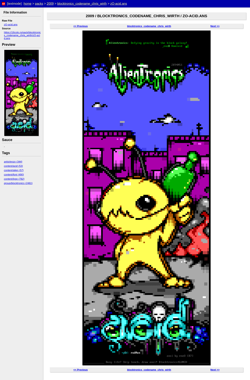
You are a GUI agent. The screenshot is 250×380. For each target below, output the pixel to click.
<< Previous (80, 26)
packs (39, 3)
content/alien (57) (13, 170)
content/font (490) (14, 174)
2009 (50, 3)
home (27, 3)
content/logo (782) (14, 178)
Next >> (215, 26)
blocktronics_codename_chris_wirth (82, 3)
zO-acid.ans (118, 3)
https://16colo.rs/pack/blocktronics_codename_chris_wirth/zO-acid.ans (22, 35)
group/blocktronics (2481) (18, 183)
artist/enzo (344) (13, 161)
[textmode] (14, 3)
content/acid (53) (13, 165)
